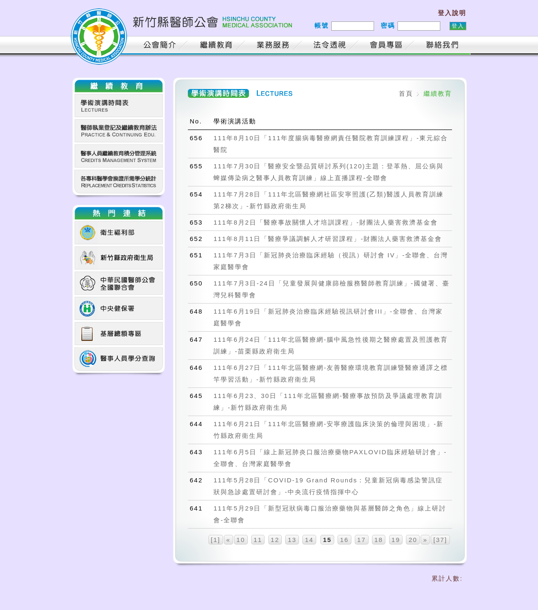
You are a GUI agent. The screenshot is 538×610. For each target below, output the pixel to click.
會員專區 (387, 46)
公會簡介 (161, 46)
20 (412, 539)
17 (361, 539)
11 (258, 539)
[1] (216, 539)
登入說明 (452, 12)
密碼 (388, 25)
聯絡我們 (444, 46)
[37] (440, 539)
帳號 (321, 25)
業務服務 (274, 46)
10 (241, 539)
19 (396, 539)
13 (292, 539)
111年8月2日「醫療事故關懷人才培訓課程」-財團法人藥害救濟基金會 (325, 222)
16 (344, 539)
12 (275, 539)
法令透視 (331, 46)
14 (309, 539)
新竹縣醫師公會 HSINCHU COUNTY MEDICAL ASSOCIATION (183, 27)
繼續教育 (217, 46)
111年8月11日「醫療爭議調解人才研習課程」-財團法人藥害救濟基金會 (327, 238)
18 (378, 539)
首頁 (121, 46)
